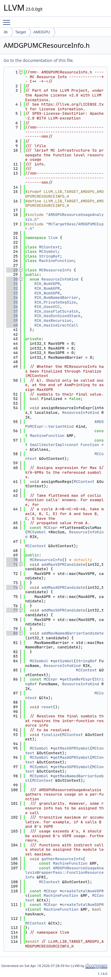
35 (12, 302)
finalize (50, 734)
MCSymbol (48, 251)
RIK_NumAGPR (47, 288)
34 (12, 297)
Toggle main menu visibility (8, 20)
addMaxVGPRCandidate (63, 564)
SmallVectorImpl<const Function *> (64, 447)
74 (12, 587)
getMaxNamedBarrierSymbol (64, 778)
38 (12, 315)
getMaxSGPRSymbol (71, 766)
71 (12, 564)
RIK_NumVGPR (47, 283)
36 (12, 306)
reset (47, 706)
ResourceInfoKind (59, 279)
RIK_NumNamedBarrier (56, 297)
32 (12, 288)
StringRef (49, 256)
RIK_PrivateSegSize (55, 302)
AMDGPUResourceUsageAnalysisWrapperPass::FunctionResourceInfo (64, 872)
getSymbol (63, 660)
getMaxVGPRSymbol (71, 748)
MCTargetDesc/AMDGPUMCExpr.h (64, 226)
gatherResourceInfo (62, 858)
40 (12, 325)
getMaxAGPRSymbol (71, 757)
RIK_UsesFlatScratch (56, 311)
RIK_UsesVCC (47, 306)
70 (12, 559)
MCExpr (50, 527)
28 (12, 270)
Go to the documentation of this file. (39, 60)
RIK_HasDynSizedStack (57, 315)
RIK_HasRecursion (52, 320)
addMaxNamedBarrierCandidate (72, 633)
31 (12, 283)
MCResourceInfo (55, 270)
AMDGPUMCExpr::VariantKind (64, 424)
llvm (52, 237)
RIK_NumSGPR (47, 293)
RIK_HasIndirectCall (56, 325)
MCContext (49, 247)
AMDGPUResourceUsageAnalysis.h (64, 217)
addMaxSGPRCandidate (63, 610)
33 (12, 293)
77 (12, 610)
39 (12, 320)
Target (20, 32)
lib (6, 32)
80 (12, 633)
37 (12, 311)
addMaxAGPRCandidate (63, 587)
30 (12, 279)
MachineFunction (56, 260)
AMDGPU (41, 32)
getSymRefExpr (77, 679)
